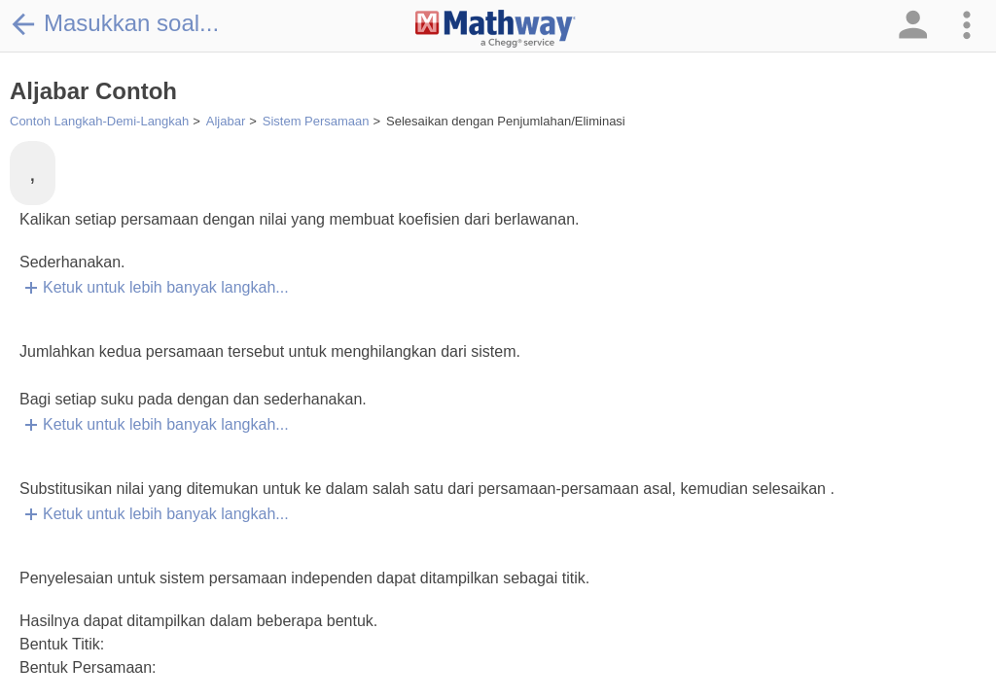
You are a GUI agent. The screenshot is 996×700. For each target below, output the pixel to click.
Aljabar (225, 121)
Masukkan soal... (114, 23)
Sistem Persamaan (316, 121)
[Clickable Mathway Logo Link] (495, 29)
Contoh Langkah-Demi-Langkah (99, 121)
